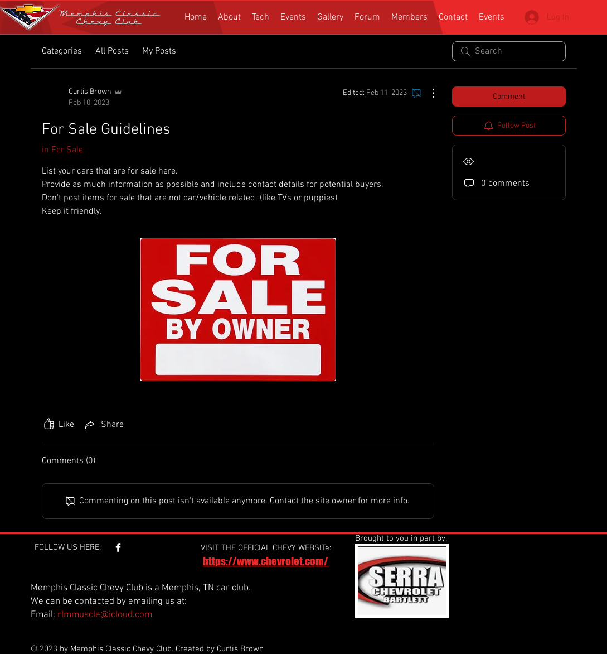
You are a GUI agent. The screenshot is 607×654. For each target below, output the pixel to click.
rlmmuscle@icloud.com (104, 615)
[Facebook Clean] (118, 547)
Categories (62, 51)
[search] (509, 51)
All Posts (112, 51)
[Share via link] (103, 424)
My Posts (159, 51)
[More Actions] (427, 93)
